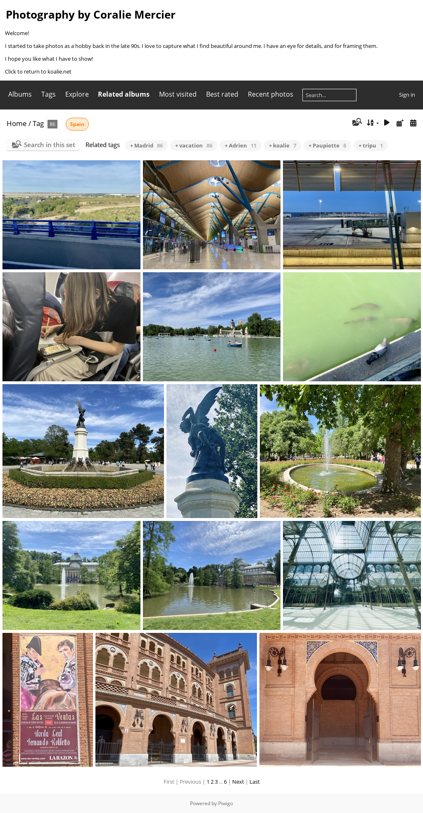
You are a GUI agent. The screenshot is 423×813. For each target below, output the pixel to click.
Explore (77, 94)
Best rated (222, 94)
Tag (38, 123)
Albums (20, 94)
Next (238, 781)
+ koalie (282, 145)
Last (255, 781)
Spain (77, 124)
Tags (48, 94)
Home (17, 123)
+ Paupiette (327, 145)
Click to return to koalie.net (38, 71)
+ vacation (193, 145)
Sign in (407, 94)
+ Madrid (146, 145)
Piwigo (225, 803)
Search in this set (49, 144)
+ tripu (371, 145)
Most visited (178, 94)
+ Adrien (241, 145)
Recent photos (270, 94)
